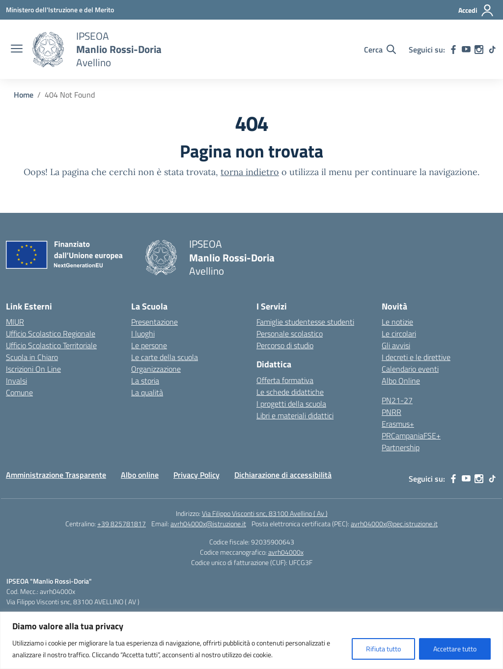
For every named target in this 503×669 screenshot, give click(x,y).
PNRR (391, 412)
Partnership (400, 447)
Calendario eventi (410, 369)
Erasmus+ (398, 424)
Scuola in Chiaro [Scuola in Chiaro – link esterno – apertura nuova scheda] (32, 357)
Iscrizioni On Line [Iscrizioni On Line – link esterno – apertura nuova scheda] (33, 369)
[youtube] (466, 49)
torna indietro (250, 172)
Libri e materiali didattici (295, 415)
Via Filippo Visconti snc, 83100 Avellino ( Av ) (265, 513)
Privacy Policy (196, 475)
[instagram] (479, 49)
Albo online (140, 475)
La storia (145, 380)
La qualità (147, 392)
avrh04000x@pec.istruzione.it (394, 523)
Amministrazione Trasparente (56, 475)
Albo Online (401, 380)
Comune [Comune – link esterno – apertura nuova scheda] (19, 392)
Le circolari (399, 333)
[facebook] (453, 49)
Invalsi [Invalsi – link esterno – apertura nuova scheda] (16, 380)
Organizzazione (156, 369)
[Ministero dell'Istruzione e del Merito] (60, 9)
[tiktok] (492, 49)
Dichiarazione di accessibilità (283, 475)
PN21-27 (397, 400)
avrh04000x (286, 552)
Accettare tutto (454, 648)
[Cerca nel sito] (380, 49)
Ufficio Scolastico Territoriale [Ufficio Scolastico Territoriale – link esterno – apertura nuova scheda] (51, 345)
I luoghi (143, 333)
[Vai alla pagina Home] (23, 95)
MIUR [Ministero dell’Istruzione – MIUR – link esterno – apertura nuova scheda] (15, 322)
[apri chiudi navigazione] (17, 49)
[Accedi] (476, 10)
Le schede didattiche (290, 392)
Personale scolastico (289, 333)
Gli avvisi (396, 345)
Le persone (149, 345)
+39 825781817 (121, 523)
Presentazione (154, 322)
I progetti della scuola (291, 404)
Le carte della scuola (164, 357)
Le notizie (397, 322)
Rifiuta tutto (383, 648)
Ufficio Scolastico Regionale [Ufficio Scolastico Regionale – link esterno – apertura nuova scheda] (50, 333)
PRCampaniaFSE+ (411, 435)
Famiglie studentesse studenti (305, 322)
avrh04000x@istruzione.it (208, 523)
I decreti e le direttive (416, 357)
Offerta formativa (284, 380)
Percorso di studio (284, 345)
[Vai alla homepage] (48, 49)
